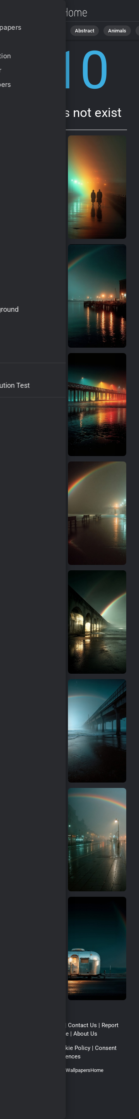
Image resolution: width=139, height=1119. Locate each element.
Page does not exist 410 (46, 12)
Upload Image (51, 1033)
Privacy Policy (32, 1048)
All (29, 31)
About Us (85, 1033)
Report (110, 1025)
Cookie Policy (72, 1048)
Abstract (84, 31)
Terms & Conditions (37, 1025)
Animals (117, 31)
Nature (53, 31)
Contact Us (82, 1025)
